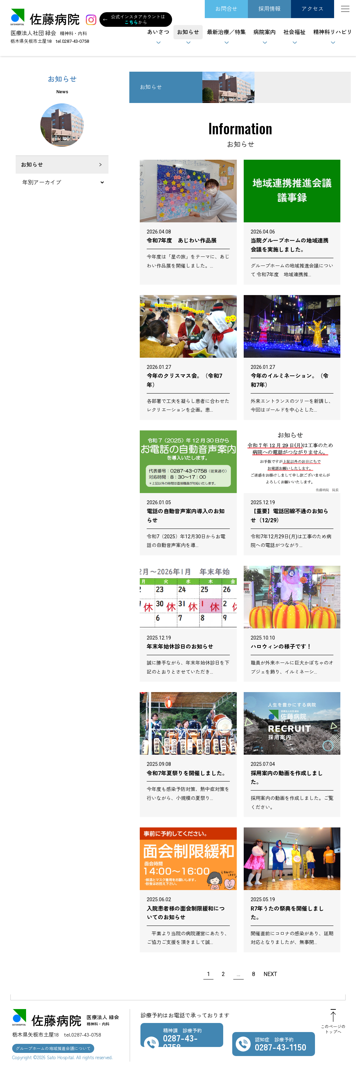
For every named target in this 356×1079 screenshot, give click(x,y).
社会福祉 (294, 32)
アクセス (312, 9)
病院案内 (264, 32)
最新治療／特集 (226, 32)
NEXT (270, 974)
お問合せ (226, 9)
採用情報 (269, 9)
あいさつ (158, 32)
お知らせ (188, 32)
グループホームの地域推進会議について (53, 1048)
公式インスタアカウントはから (134, 19)
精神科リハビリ (332, 32)
